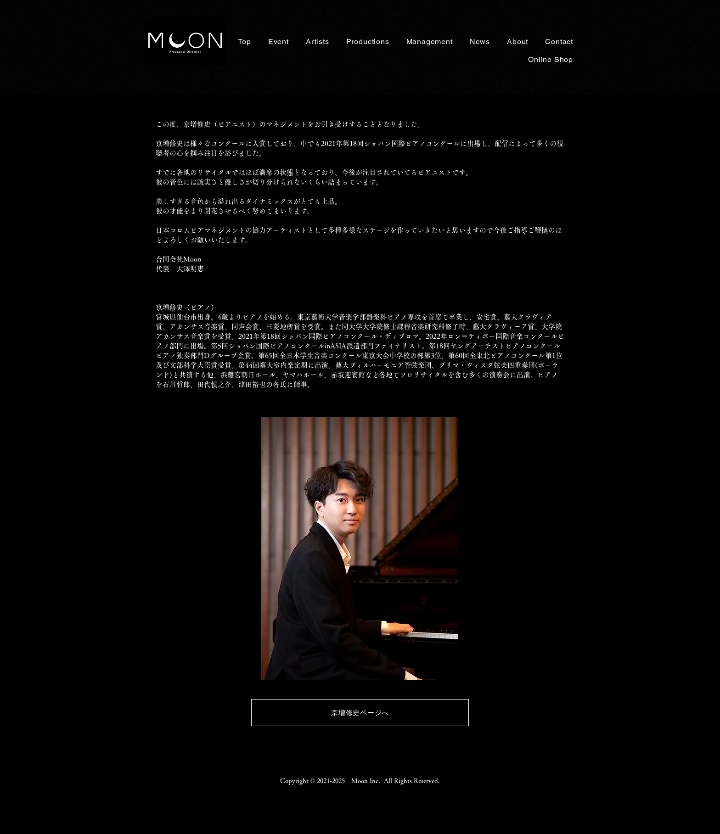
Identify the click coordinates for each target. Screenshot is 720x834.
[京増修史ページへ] (360, 712)
